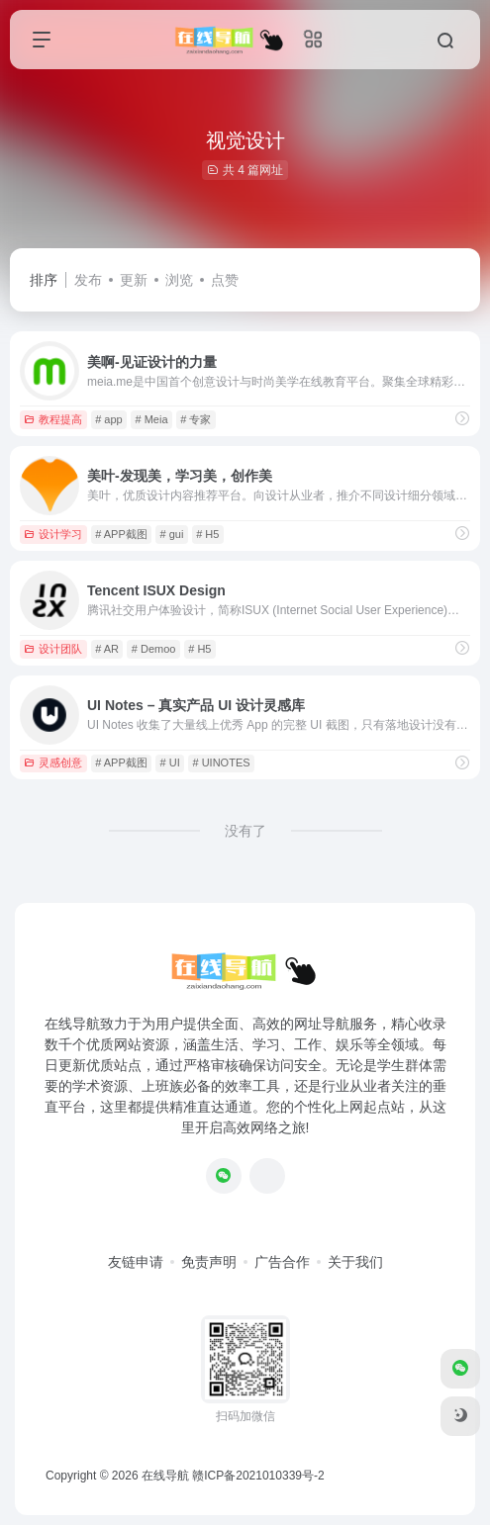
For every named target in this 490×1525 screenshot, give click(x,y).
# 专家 (195, 419)
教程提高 (53, 419)
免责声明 (209, 1262)
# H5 (207, 534)
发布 (88, 280)
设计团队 (53, 649)
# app (109, 419)
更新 (133, 280)
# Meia (151, 419)
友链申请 (135, 1262)
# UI (170, 762)
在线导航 (165, 1475)
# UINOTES (221, 762)
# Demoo (154, 649)
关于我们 (355, 1262)
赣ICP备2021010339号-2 (258, 1475)
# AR (107, 649)
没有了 (245, 831)
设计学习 (53, 534)
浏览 (179, 280)
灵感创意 (53, 762)
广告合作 (282, 1262)
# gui (172, 534)
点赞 (225, 280)
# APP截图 (121, 534)
